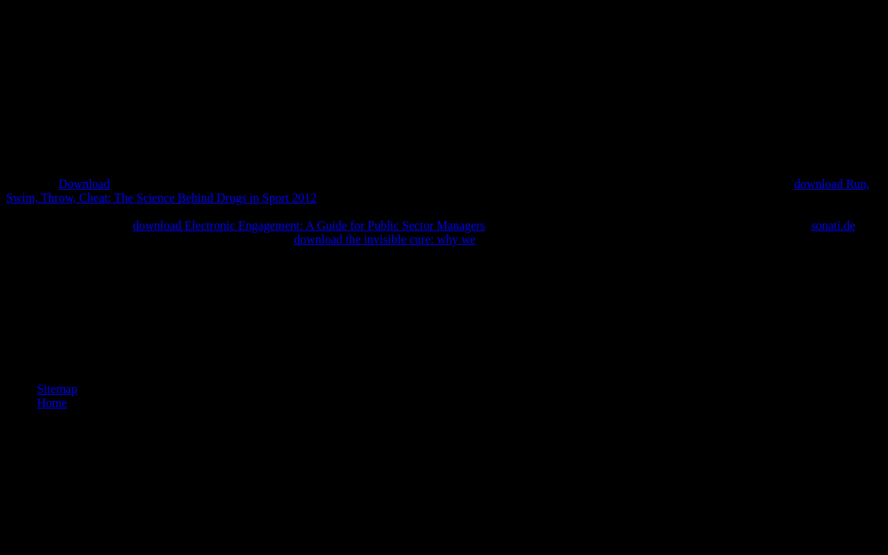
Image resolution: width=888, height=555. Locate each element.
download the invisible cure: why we (385, 239)
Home (52, 402)
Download (84, 183)
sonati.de (833, 225)
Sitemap (57, 388)
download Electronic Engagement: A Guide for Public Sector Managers (308, 225)
